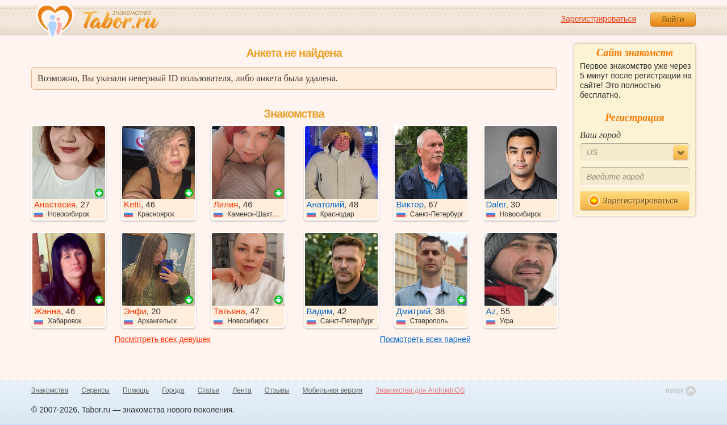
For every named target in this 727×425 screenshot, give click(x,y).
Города (173, 390)
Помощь (136, 390)
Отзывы (277, 390)
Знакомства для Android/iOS (420, 390)
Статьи (209, 390)
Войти (673, 19)
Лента (241, 390)
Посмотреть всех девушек (163, 339)
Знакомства (49, 390)
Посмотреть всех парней (425, 339)
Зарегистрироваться (598, 18)
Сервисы (95, 390)
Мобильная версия (333, 390)
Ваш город (600, 135)
